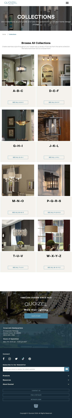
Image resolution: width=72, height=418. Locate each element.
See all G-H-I (18, 157)
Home (4, 34)
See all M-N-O (18, 212)
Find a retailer (36, 395)
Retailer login (36, 399)
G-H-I (18, 145)
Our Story (36, 316)
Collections (12, 34)
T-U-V (18, 255)
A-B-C (18, 90)
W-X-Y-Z (54, 255)
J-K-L (54, 145)
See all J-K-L (54, 157)
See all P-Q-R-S (54, 212)
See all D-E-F (54, 102)
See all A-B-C (18, 102)
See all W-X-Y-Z (54, 267)
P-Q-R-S (54, 200)
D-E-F (54, 90)
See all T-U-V (18, 267)
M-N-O (18, 200)
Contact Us (36, 390)
